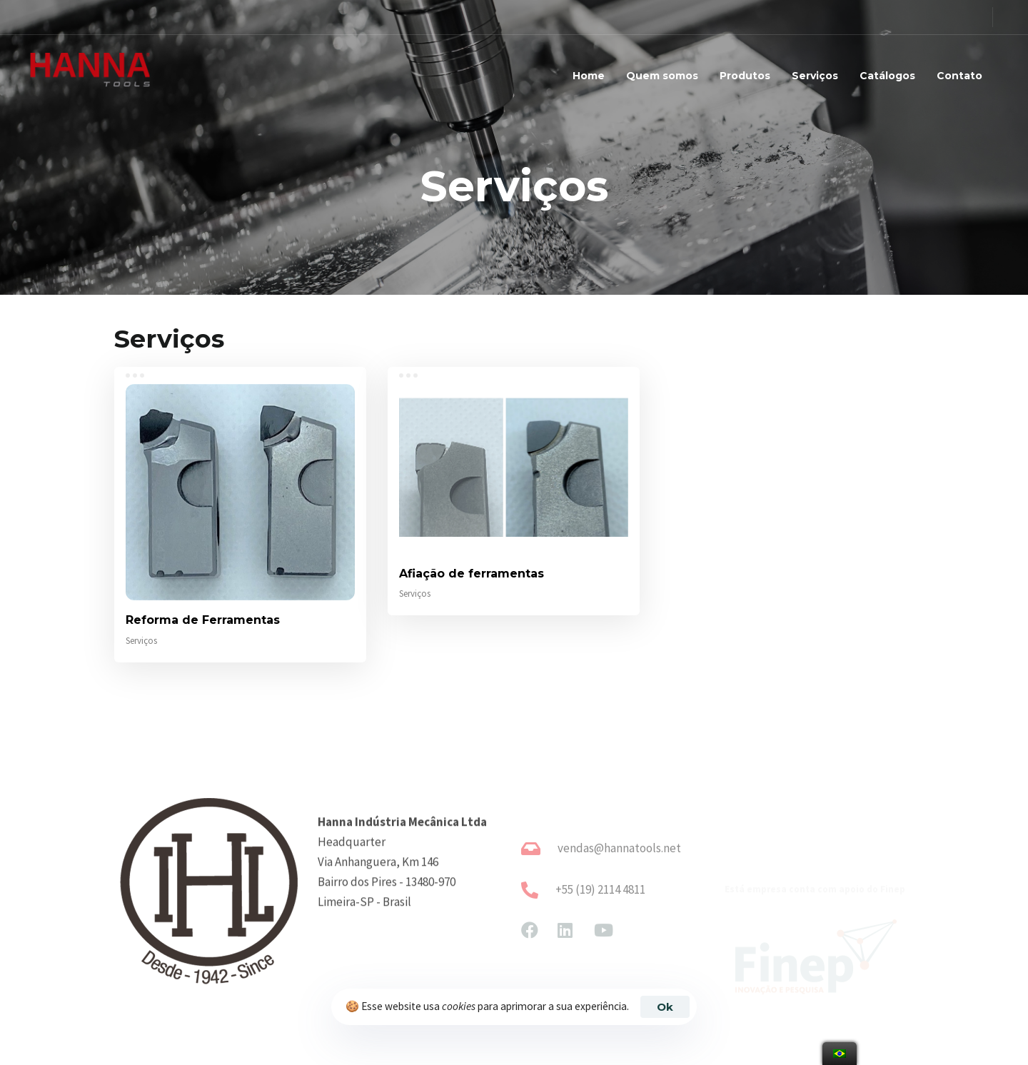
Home (589, 75)
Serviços (815, 75)
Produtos (745, 75)
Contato (959, 75)
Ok (665, 1007)
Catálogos (887, 75)
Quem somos (662, 75)
